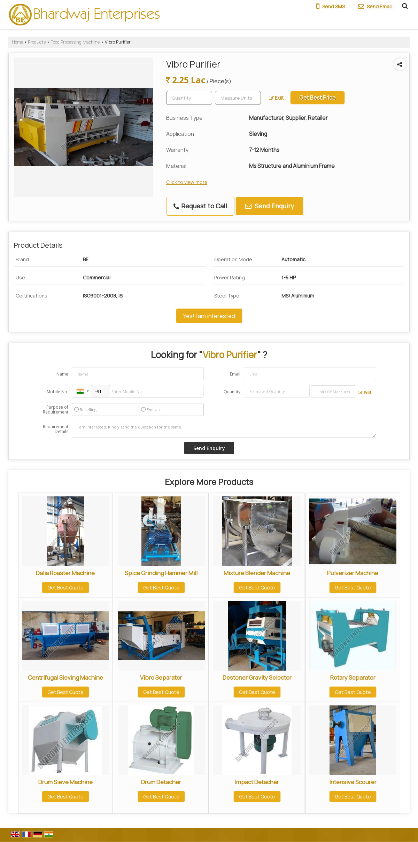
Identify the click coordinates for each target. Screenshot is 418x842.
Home (17, 42)
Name (62, 374)
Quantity (232, 392)
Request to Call (200, 205)
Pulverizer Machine (352, 573)
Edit (276, 97)
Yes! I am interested (209, 316)
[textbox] (238, 98)
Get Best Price (317, 97)
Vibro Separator (161, 677)
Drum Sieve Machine (65, 782)
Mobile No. (57, 392)
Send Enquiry (269, 205)
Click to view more (186, 182)
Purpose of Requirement (55, 410)
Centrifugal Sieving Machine (65, 677)
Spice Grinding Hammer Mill (161, 573)
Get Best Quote (65, 587)
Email (235, 374)
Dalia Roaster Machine (65, 573)
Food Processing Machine (75, 42)
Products (37, 42)
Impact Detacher (257, 782)
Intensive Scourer (353, 782)
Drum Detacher (161, 782)
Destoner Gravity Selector (257, 677)
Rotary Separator (353, 677)
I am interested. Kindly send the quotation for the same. (224, 429)
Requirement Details (55, 429)
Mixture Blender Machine (257, 573)
